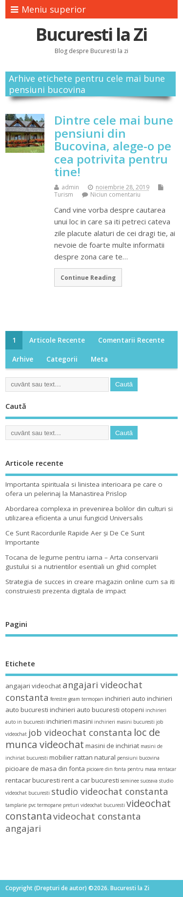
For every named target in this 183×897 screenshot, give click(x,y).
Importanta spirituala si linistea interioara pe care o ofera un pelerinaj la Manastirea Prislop (84, 489)
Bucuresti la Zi (91, 34)
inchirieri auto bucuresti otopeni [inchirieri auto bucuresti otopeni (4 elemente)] (97, 709)
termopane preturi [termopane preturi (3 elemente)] (58, 805)
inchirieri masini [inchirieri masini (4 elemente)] (69, 721)
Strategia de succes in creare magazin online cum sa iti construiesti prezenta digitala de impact (90, 586)
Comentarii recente (131, 340)
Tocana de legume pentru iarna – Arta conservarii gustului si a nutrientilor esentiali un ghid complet (81, 562)
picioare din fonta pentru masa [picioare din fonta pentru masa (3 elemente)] (121, 769)
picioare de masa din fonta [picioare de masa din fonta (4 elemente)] (45, 768)
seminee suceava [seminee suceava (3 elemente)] (139, 780)
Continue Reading (88, 277)
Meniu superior (48, 9)
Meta (99, 359)
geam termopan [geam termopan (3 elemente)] (85, 699)
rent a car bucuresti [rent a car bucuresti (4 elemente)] (90, 780)
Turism (63, 194)
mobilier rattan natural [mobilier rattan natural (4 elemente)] (82, 757)
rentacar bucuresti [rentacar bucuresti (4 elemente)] (32, 780)
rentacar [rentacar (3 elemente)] (167, 769)
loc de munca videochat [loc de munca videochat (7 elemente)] (82, 738)
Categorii (62, 359)
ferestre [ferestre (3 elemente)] (58, 699)
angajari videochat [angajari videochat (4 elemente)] (33, 685)
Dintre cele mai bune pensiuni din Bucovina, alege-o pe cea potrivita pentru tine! (113, 146)
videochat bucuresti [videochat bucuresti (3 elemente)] (103, 805)
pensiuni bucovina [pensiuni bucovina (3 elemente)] (138, 757)
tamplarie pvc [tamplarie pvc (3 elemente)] (20, 805)
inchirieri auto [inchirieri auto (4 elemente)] (125, 698)
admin (70, 187)
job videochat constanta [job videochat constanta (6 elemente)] (80, 732)
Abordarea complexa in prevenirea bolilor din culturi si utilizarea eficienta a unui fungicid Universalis (89, 513)
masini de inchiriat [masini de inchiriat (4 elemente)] (112, 745)
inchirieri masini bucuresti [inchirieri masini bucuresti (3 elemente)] (124, 721)
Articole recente (57, 340)
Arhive (22, 359)
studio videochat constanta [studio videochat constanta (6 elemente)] (109, 791)
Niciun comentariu (115, 194)
